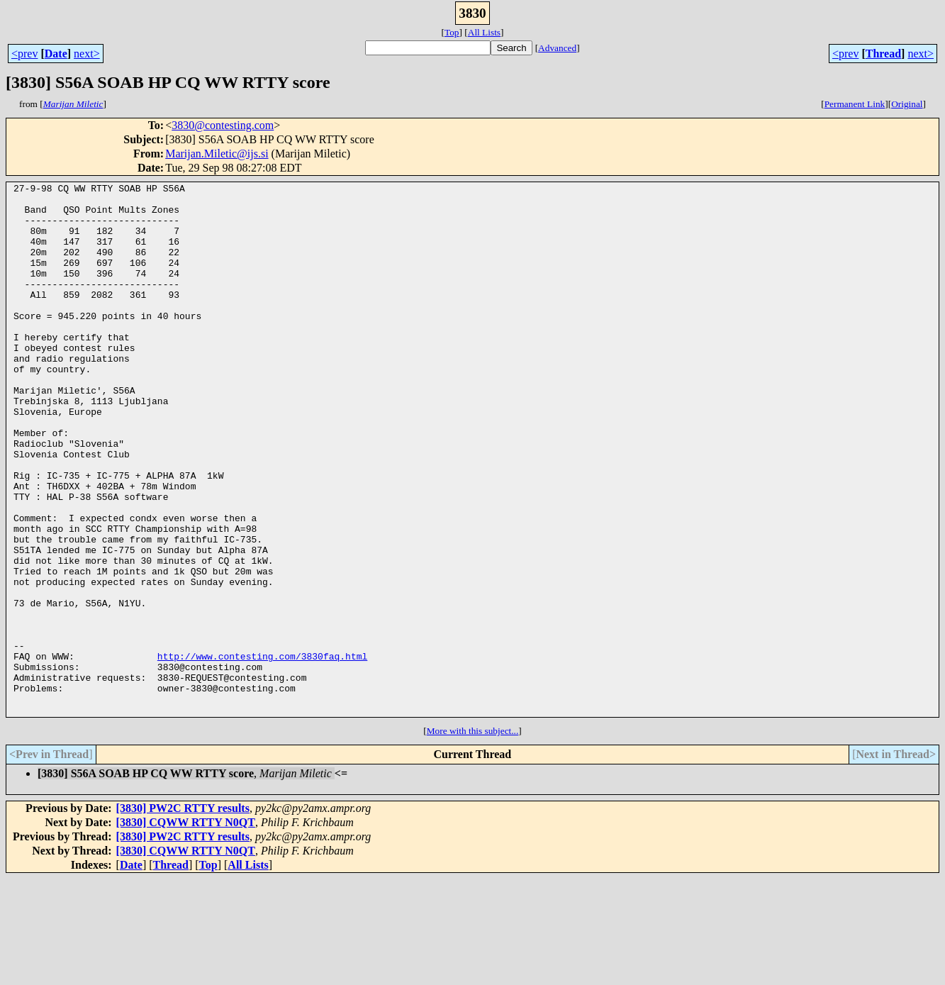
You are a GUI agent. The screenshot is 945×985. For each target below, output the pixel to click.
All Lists (484, 32)
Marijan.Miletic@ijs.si (216, 154)
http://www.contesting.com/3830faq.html (262, 751)
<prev (24, 54)
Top (451, 32)
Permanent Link (854, 104)
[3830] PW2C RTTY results (183, 914)
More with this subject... (473, 837)
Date (56, 54)
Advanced (557, 48)
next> (87, 54)
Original (906, 104)
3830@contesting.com (223, 125)
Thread (883, 54)
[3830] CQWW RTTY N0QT (185, 929)
